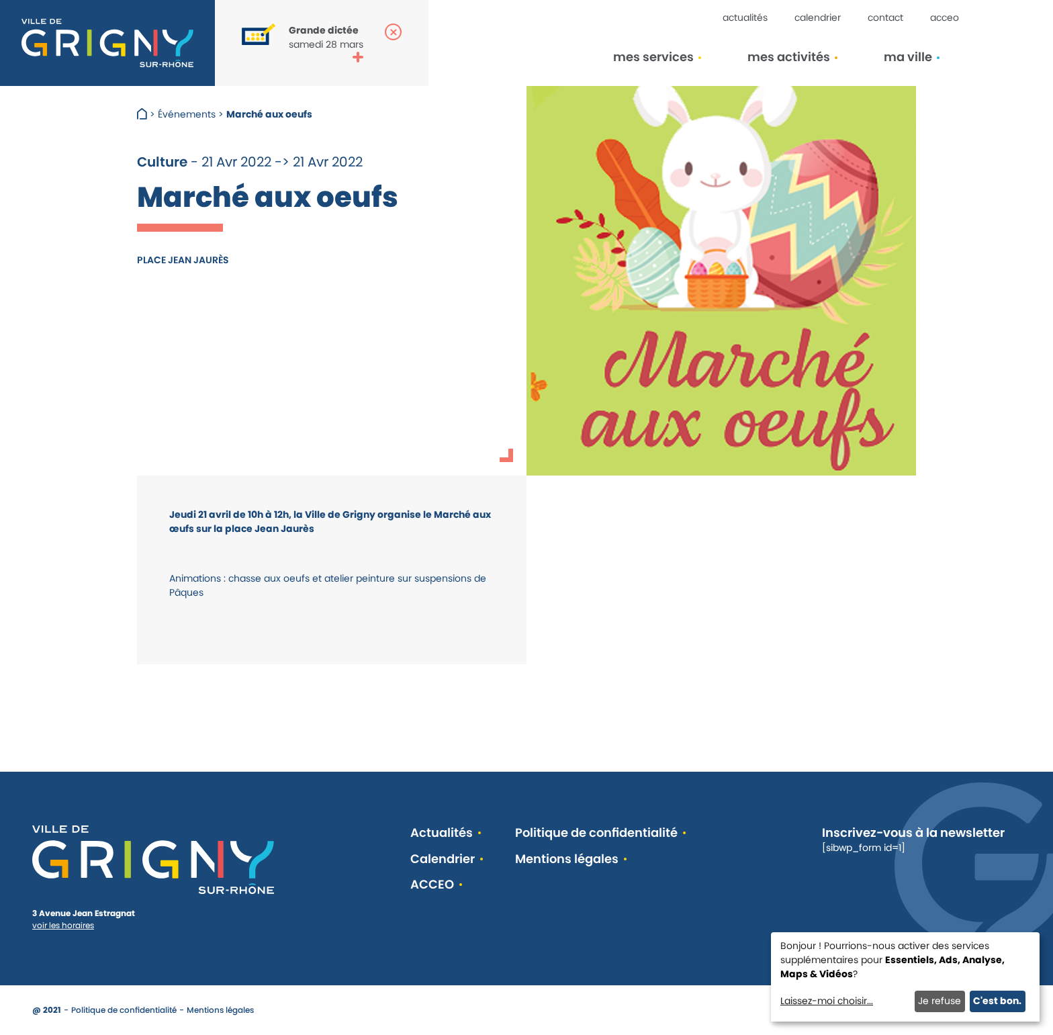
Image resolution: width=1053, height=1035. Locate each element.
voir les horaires (63, 925)
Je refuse (939, 1000)
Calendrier (817, 17)
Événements (187, 114)
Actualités (745, 17)
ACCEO (944, 17)
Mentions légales (567, 859)
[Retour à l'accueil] (107, 43)
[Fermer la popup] (393, 32)
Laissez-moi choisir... (826, 1000)
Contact (885, 17)
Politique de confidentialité (596, 833)
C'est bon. (997, 1000)
